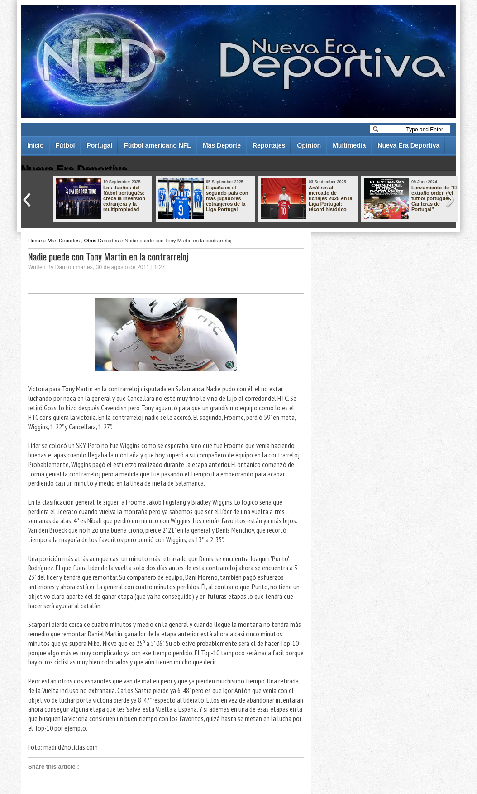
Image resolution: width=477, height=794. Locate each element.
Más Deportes (64, 240)
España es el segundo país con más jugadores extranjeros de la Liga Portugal (227, 198)
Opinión (309, 145)
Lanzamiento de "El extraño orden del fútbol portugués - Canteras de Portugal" (434, 198)
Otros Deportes (101, 240)
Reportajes (269, 145)
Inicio (35, 145)
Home (35, 240)
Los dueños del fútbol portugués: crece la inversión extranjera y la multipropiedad (124, 198)
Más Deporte (222, 145)
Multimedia (349, 145)
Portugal (99, 145)
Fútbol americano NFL (157, 145)
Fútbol (65, 145)
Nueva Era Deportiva (408, 145)
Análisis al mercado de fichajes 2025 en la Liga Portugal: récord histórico (331, 198)
